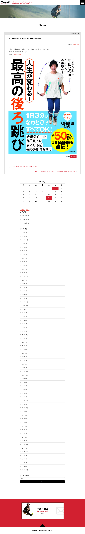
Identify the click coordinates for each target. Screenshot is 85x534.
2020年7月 (24, 386)
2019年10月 (24, 408)
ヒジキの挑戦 (25, 219)
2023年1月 (24, 298)
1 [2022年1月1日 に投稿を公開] (55, 188)
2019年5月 (24, 426)
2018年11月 (24, 448)
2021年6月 (24, 349)
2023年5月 (24, 287)
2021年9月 (24, 342)
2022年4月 (24, 327)
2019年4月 (24, 430)
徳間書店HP (17, 54)
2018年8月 (24, 459)
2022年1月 (24, 331)
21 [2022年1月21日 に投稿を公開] (49, 198)
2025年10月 (24, 240)
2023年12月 (24, 273)
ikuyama (73, 156)
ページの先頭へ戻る (43, 525)
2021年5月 (24, 353)
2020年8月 (24, 382)
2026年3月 (24, 232)
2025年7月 (24, 243)
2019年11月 (24, 404)
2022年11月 (24, 305)
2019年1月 (24, 441)
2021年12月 (24, 335)
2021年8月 (24, 346)
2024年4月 (24, 265)
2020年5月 (24, 389)
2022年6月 (24, 320)
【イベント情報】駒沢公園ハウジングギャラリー (23, 166)
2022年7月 (24, 316)
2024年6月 (24, 258)
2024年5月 (24, 262)
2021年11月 (24, 338)
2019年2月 (24, 437)
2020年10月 (24, 375)
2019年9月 (24, 411)
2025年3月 (24, 254)
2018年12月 (24, 444)
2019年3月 (24, 433)
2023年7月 (24, 284)
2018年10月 (24, 452)
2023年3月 (24, 295)
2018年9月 (24, 455)
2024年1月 (24, 269)
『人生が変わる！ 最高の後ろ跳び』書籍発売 (24, 39)
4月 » (27, 210)
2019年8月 (24, 415)
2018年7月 (24, 462)
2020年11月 (24, 371)
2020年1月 (24, 397)
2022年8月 (24, 313)
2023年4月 (24, 291)
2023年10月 (24, 276)
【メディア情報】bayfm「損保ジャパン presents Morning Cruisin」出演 (55, 171)
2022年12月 (24, 302)
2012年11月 (24, 470)
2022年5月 (24, 324)
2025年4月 (24, 251)
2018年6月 (24, 466)
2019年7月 (24, 419)
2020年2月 (24, 393)
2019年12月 (24, 400)
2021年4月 (24, 357)
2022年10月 (24, 309)
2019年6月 (24, 422)
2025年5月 (24, 247)
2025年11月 (24, 236)
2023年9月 (24, 280)
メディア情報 (76, 44)
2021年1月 (24, 368)
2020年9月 (24, 379)
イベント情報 (25, 216)
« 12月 (22, 210)
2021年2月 (24, 364)
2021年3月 (24, 360)
